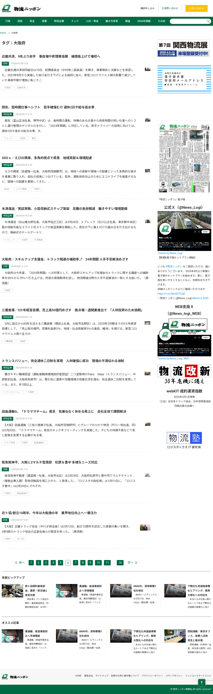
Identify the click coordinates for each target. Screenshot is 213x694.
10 (98, 562)
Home (3, 33)
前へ (22, 562)
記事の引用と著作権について (125, 676)
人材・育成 (92, 21)
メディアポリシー (174, 676)
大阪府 (7, 87)
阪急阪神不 (22, 493)
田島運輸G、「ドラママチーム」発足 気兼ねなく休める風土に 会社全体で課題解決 (64, 411)
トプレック (9, 240)
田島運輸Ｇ (39, 442)
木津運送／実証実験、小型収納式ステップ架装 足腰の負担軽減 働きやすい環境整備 (64, 209)
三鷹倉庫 (8, 341)
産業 (44, 21)
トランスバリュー (12, 392)
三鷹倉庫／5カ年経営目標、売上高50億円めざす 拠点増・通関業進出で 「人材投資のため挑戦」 (73, 310)
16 (120, 562)
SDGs (6, 189)
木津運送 (38, 240)
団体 (20, 21)
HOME (78, 676)
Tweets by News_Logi (170, 253)
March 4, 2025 (201, 298)
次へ (130, 562)
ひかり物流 (9, 442)
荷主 (32, 21)
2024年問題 (144, 21)
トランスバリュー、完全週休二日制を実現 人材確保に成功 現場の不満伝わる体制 (63, 361)
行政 (7, 21)
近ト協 (20, 539)
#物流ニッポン (174, 266)
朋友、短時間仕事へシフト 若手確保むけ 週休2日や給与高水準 (48, 107)
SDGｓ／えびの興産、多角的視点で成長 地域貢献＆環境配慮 (47, 158)
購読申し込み (148, 8)
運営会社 (88, 676)
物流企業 (59, 21)
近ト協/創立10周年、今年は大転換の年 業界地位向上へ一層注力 (49, 513)
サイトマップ (102, 676)
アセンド (8, 138)
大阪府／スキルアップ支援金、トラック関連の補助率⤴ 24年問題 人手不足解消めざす (65, 259)
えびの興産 (21, 189)
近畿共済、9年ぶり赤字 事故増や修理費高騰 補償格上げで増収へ (51, 56)
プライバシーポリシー (152, 676)
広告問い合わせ (170, 8)
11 (107, 562)
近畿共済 (21, 87)
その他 (161, 21)
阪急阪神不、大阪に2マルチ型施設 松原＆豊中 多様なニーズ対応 (49, 462)
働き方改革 (112, 21)
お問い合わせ (196, 8)
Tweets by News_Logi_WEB (173, 358)
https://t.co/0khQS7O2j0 (171, 293)
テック (75, 21)
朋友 (34, 138)
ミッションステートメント (198, 676)
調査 (127, 21)
